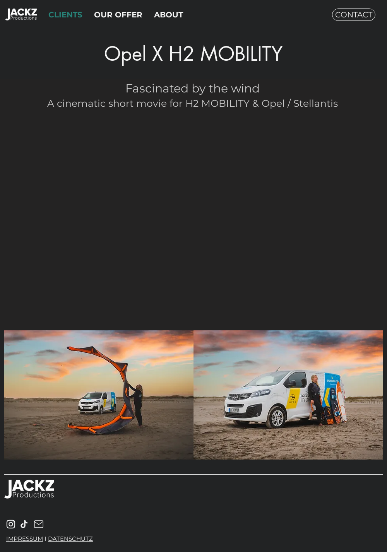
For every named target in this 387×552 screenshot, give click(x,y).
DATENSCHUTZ (70, 538)
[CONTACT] (353, 15)
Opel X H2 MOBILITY (193, 54)
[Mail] (24, 524)
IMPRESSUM (24, 538)
